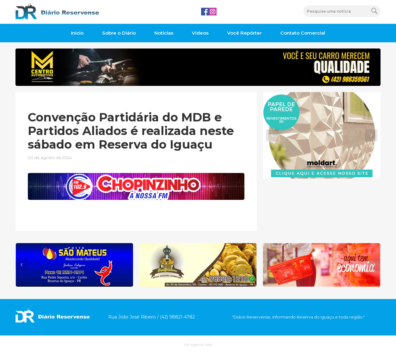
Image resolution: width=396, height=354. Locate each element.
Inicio (77, 33)
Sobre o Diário (119, 33)
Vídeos (200, 33)
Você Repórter (244, 33)
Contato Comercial (302, 33)
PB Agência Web (198, 345)
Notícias (163, 33)
